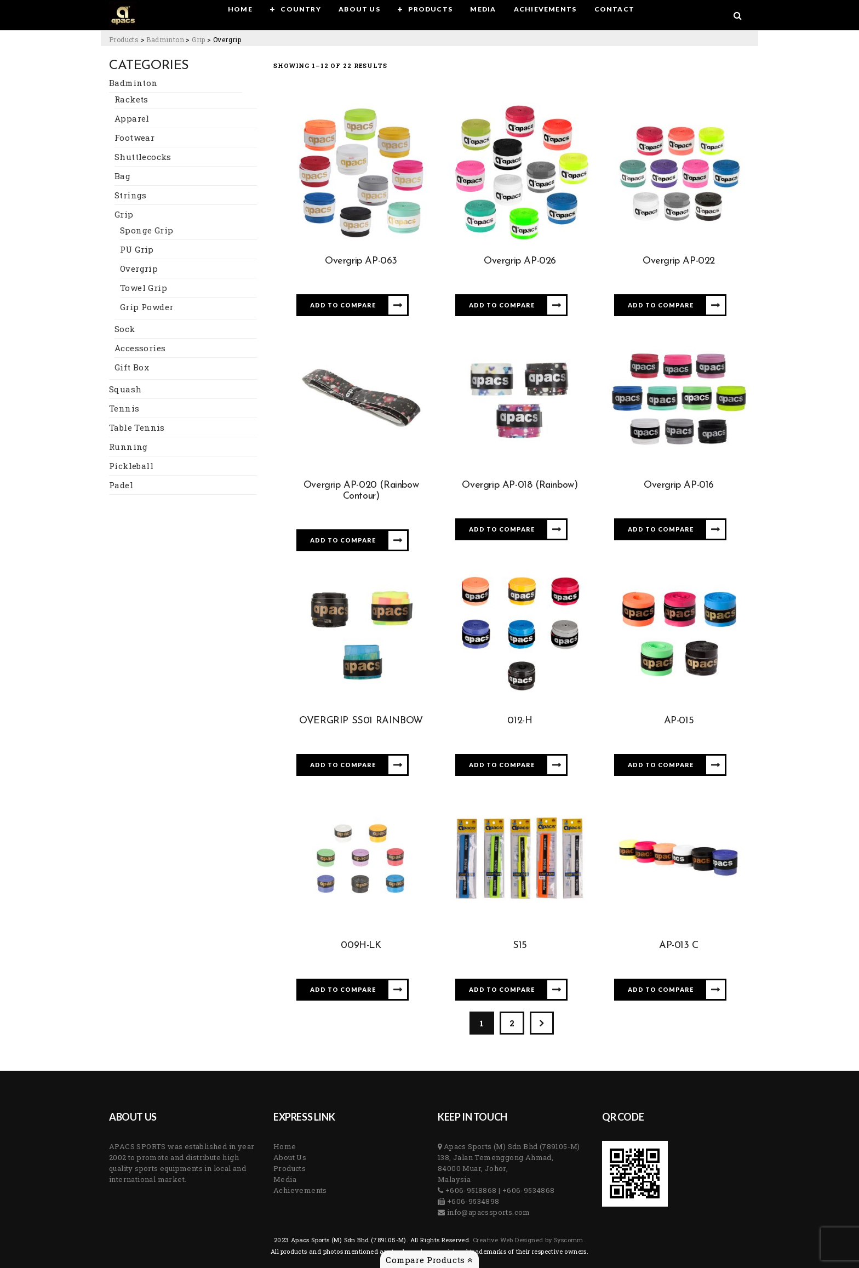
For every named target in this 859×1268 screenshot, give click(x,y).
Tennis (124, 408)
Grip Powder (146, 306)
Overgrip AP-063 (361, 261)
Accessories (139, 347)
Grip (124, 214)
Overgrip (139, 268)
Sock (124, 328)
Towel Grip (143, 287)
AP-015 (679, 721)
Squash (125, 389)
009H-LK (361, 945)
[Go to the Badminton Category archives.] (165, 39)
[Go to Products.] (124, 39)
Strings (130, 195)
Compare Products (429, 1259)
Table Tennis (137, 427)
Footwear (134, 137)
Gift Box (131, 367)
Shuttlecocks (142, 156)
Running (128, 446)
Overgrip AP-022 (679, 261)
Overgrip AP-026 (520, 261)
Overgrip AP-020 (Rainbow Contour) (361, 490)
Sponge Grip (146, 230)
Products (289, 1168)
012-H (519, 721)
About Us (289, 1157)
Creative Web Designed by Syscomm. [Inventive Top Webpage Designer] (528, 1240)
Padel (121, 484)
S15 (520, 945)
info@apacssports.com (487, 1212)
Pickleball (131, 465)
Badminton (133, 82)
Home (284, 1146)
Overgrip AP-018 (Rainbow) (519, 485)
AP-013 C (678, 945)
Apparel (132, 118)
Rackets (131, 99)
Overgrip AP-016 (679, 485)
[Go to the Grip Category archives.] (198, 39)
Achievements (300, 1190)
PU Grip (137, 249)
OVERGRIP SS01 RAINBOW (361, 721)
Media (284, 1179)
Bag (122, 175)
